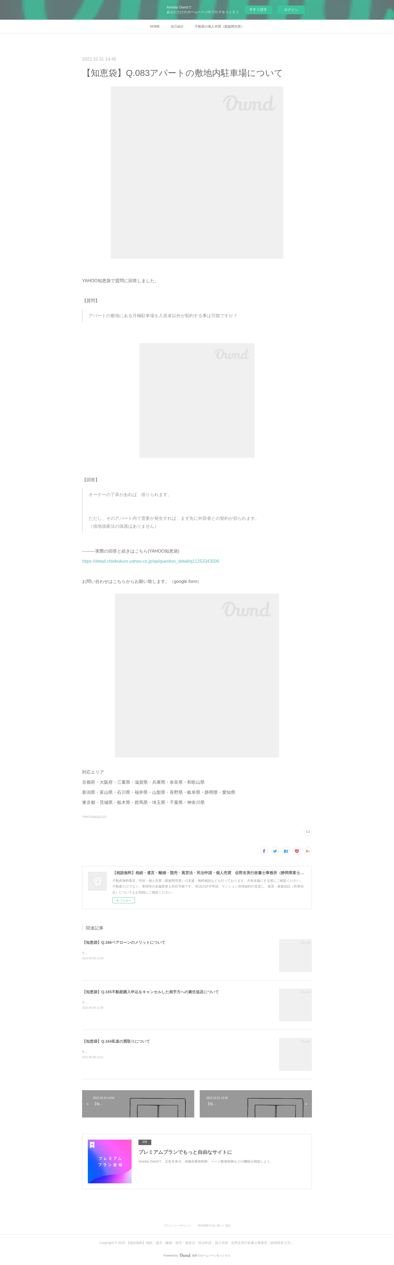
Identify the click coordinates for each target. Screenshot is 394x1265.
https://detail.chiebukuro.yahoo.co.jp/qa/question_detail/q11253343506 (150, 561)
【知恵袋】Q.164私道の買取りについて (116, 1041)
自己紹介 (177, 26)
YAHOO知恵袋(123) (94, 816)
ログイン (291, 10)
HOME (155, 26)
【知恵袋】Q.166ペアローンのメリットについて (123, 942)
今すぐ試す (258, 9)
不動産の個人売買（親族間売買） (219, 26)
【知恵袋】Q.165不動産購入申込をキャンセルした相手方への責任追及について (150, 992)
